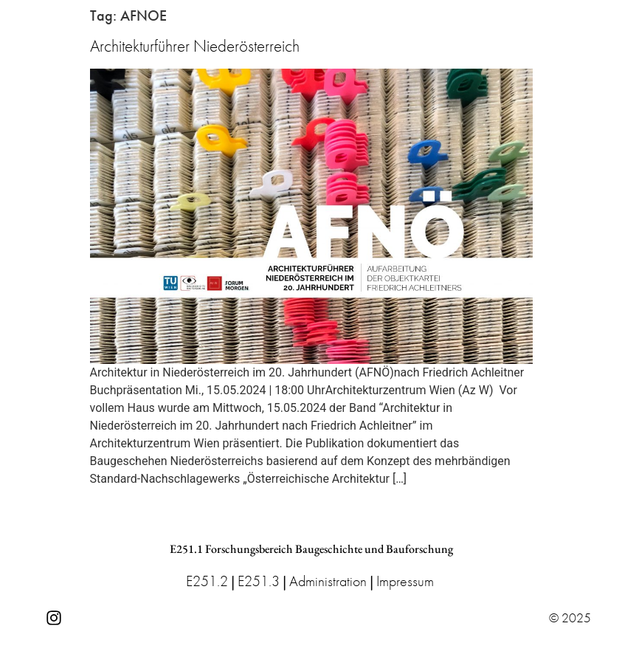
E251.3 (259, 581)
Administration (328, 581)
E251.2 (207, 581)
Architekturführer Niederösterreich (195, 46)
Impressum (405, 581)
